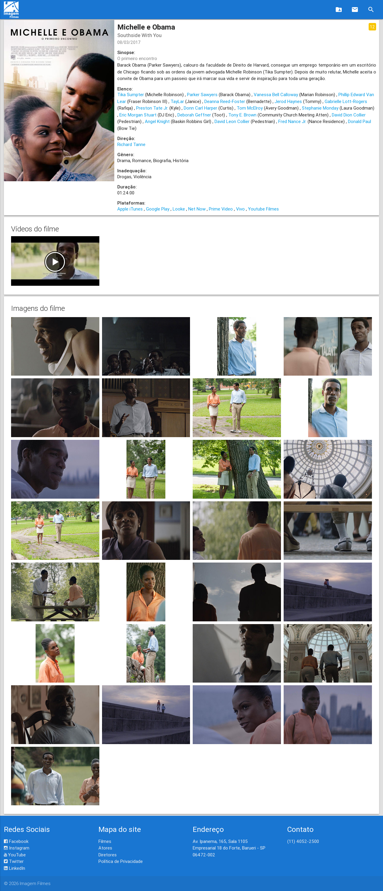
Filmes (104, 841)
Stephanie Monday (320, 108)
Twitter (14, 861)
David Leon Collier (232, 121)
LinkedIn (14, 868)
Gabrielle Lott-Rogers (346, 101)
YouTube (15, 855)
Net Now (197, 209)
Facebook (16, 841)
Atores (105, 848)
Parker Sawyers (202, 94)
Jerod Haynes (288, 101)
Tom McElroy (250, 108)
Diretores (107, 855)
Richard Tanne (131, 144)
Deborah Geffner (194, 115)
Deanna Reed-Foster (224, 101)
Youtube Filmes (263, 209)
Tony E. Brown (242, 115)
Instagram (16, 848)
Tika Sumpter (130, 94)
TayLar (177, 101)
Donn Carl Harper (200, 108)
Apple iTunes (130, 209)
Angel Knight (157, 121)
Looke (179, 209)
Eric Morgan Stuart (137, 115)
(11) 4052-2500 (303, 841)
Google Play (157, 209)
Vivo (240, 209)
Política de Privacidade (120, 861)
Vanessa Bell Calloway (276, 94)
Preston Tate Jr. (152, 108)
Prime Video (221, 209)
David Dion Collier (349, 115)
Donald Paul (359, 121)
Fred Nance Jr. (292, 121)
